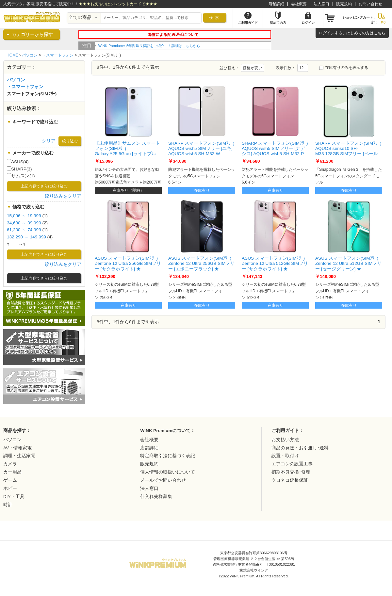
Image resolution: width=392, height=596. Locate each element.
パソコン (30, 55)
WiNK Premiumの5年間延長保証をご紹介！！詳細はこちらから (149, 46)
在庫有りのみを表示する (343, 67)
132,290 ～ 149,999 (26, 236)
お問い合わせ (370, 4)
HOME (12, 55)
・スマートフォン (58, 55)
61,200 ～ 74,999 (24, 229)
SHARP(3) (19, 168)
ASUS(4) (18, 161)
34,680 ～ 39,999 (24, 222)
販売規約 (344, 4)
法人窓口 (321, 4)
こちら (379, 33)
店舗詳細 (276, 4)
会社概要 (299, 4)
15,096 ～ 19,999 (24, 215)
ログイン (327, 33)
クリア (49, 140)
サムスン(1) (21, 175)
